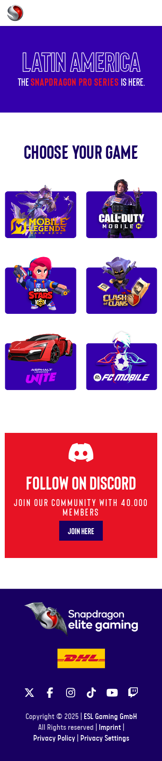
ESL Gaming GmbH (110, 717)
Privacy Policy (54, 738)
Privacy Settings (104, 738)
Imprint (110, 727)
